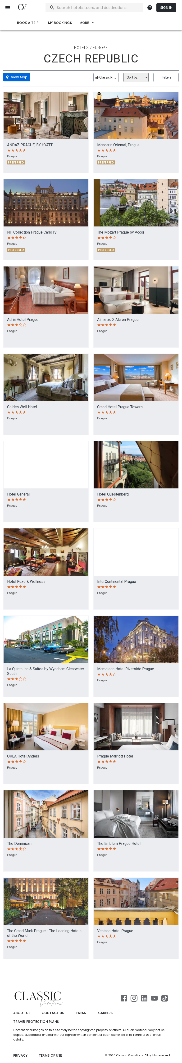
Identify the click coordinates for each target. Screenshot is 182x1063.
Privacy (20, 1055)
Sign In (166, 7)
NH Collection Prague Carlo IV (32, 232)
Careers (105, 1013)
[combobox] (107, 7)
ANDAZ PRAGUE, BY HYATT (30, 145)
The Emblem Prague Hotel (119, 843)
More (86, 22)
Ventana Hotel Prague (115, 931)
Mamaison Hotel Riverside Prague (125, 669)
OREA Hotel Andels (23, 756)
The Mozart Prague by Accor (120, 232)
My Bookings (60, 22)
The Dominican (19, 843)
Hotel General (18, 494)
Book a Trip (27, 22)
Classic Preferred (107, 77)
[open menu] (7, 7)
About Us (21, 1013)
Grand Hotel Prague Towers (120, 407)
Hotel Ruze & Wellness (26, 581)
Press (81, 1013)
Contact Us (53, 1013)
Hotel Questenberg (113, 494)
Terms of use (50, 1055)
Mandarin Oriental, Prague (118, 145)
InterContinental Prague (116, 581)
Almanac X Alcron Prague (118, 319)
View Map (16, 77)
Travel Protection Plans (36, 1021)
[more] (150, 7)
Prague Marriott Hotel (115, 756)
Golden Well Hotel (22, 407)
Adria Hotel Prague (22, 319)
